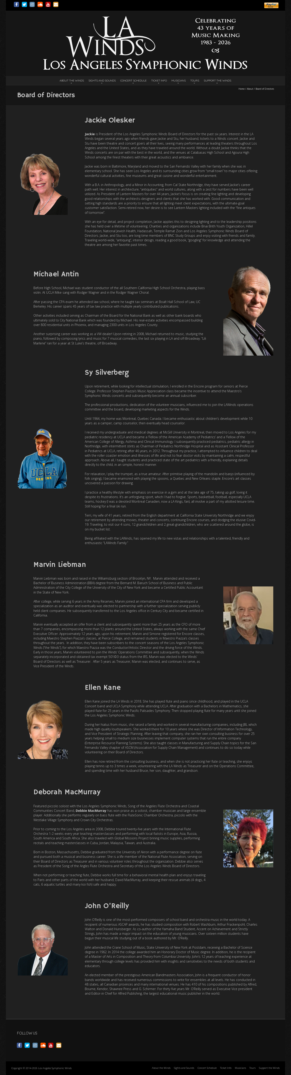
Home (241, 88)
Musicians (178, 80)
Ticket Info (159, 80)
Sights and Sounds (102, 80)
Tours (194, 80)
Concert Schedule (133, 80)
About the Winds (72, 80)
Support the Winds (217, 80)
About (250, 88)
